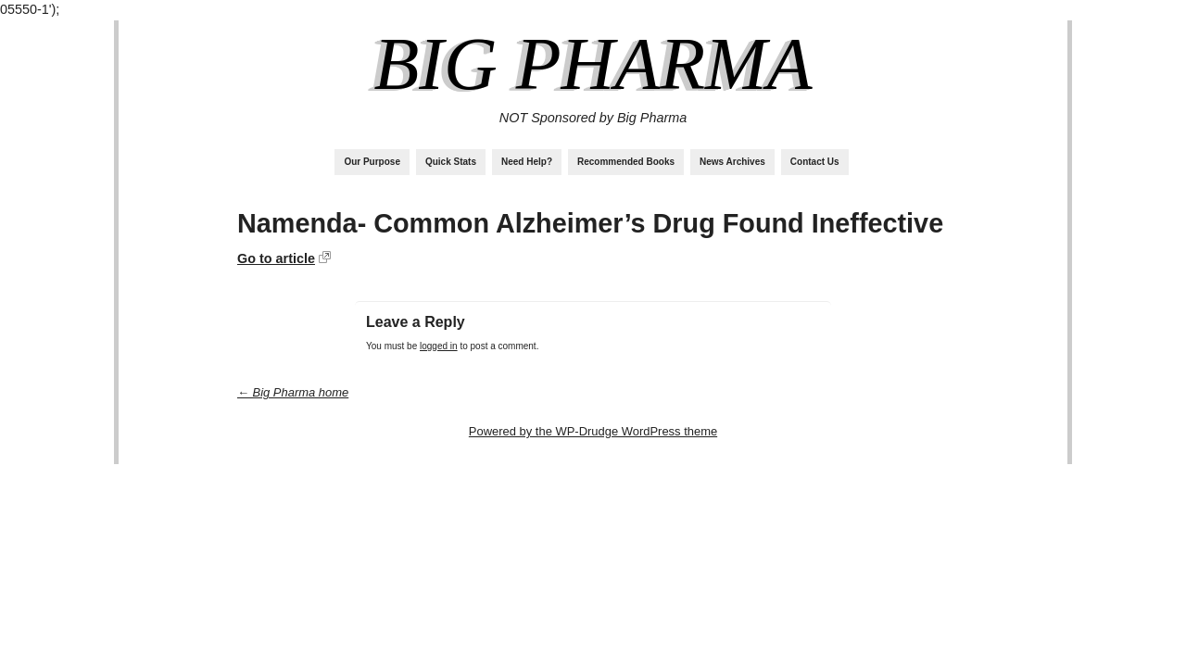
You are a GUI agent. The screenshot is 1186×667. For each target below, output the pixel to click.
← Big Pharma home (292, 392)
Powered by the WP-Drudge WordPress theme (593, 431)
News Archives (732, 162)
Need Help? (526, 162)
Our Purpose (372, 162)
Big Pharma (592, 64)
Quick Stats (450, 162)
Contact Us (814, 162)
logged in (439, 346)
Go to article (276, 258)
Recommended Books (626, 162)
